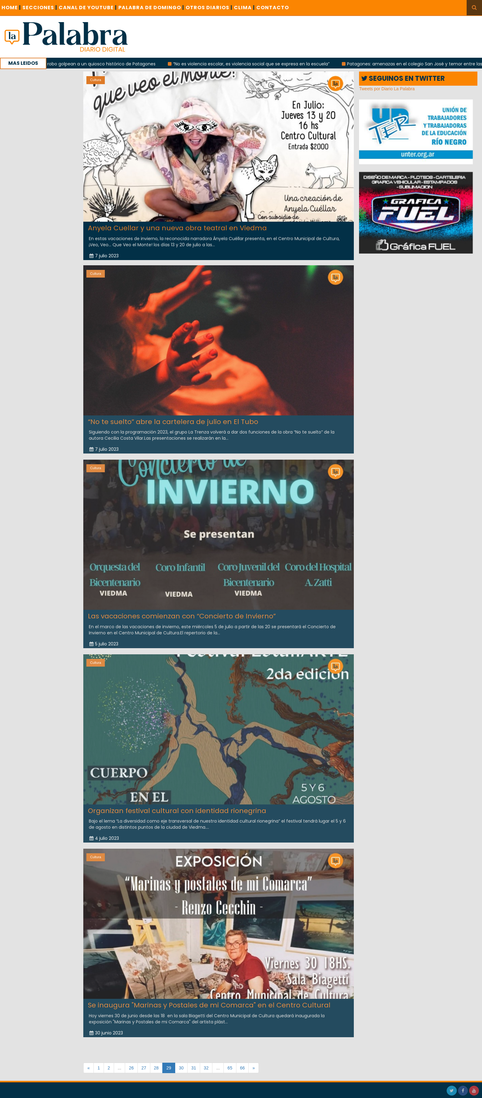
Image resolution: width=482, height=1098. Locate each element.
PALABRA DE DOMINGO (151, 7)
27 (143, 1067)
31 (193, 1067)
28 (156, 1067)
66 (242, 1067)
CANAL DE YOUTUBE (88, 7)
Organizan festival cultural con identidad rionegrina (177, 807)
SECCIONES (39, 7)
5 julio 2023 (103, 640)
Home (11, 7)
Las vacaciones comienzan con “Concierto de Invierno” (182, 612)
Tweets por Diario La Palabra (387, 88)
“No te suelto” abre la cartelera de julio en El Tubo (173, 417)
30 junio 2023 (106, 1029)
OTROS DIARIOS (209, 7)
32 (206, 1067)
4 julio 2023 (104, 834)
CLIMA (244, 7)
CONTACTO (272, 7)
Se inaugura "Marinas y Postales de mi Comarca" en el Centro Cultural (209, 1001)
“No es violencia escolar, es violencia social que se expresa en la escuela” (253, 64)
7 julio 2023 (104, 256)
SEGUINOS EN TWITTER (403, 78)
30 (181, 1067)
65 (229, 1067)
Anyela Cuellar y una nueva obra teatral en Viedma (177, 228)
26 (131, 1067)
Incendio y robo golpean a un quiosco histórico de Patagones (92, 64)
